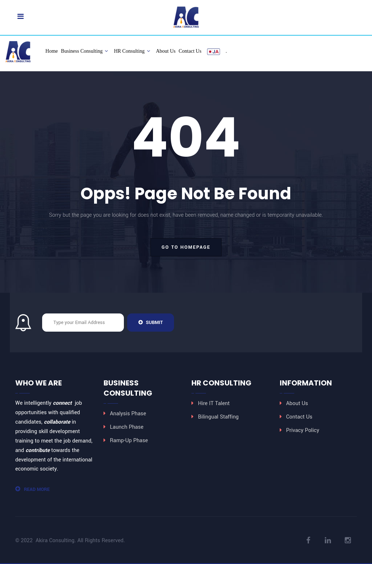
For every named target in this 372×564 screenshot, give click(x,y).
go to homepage (186, 247)
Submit (150, 322)
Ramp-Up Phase (129, 440)
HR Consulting (132, 51)
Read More (32, 489)
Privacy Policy (302, 430)
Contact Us (190, 51)
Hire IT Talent (214, 403)
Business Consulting (84, 51)
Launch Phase (126, 427)
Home (51, 51)
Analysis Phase (128, 413)
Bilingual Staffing (218, 417)
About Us (165, 51)
